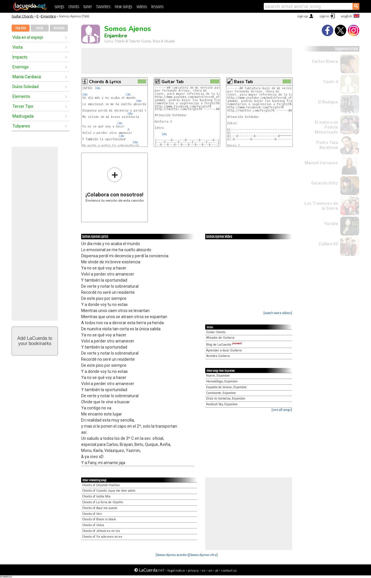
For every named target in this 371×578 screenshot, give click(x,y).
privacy (193, 570)
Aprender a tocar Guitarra (224, 350)
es (203, 570)
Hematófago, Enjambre (222, 381)
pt (216, 570)
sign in (324, 16)
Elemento (21, 96)
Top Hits (20, 28)
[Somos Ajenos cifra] (203, 555)
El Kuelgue (328, 102)
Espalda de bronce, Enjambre (226, 387)
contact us (229, 570)
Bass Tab (243, 82)
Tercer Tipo (22, 106)
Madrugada (23, 116)
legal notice (176, 570)
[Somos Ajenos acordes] (172, 555)
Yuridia (331, 223)
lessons (157, 6)
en (210, 570)
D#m (97, 88)
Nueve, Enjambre (218, 376)
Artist (39, 28)
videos (142, 6)
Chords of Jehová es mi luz (101, 531)
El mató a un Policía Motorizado (326, 127)
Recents (59, 28)
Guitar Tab (172, 82)
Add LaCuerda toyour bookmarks (34, 341)
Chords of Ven (92, 514)
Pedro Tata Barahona (327, 145)
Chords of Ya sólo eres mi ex (102, 537)
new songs (123, 6)
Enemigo (20, 67)
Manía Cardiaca (26, 76)
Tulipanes (21, 126)
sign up (302, 16)
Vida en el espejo (27, 37)
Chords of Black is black (99, 519)
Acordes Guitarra (218, 356)
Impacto (20, 57)
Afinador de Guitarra (220, 338)
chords (73, 6)
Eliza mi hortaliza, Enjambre (225, 398)
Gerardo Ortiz (324, 183)
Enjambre (48, 16)
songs (59, 6)
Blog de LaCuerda (224, 345)
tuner (87, 6)
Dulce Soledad (25, 86)
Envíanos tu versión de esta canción (115, 185)
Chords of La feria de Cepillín (102, 502)
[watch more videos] (277, 313)
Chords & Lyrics (105, 82)
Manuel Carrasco (321, 163)
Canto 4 (330, 81)
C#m (128, 94)
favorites (103, 6)
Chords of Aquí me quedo (99, 508)
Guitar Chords (23, 16)
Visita (17, 47)
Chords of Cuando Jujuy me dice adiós (108, 491)
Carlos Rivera (325, 61)
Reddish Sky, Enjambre (222, 404)
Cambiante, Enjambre (221, 393)
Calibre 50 (328, 244)
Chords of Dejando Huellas (101, 485)
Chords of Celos (93, 525)
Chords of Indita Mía (96, 496)
